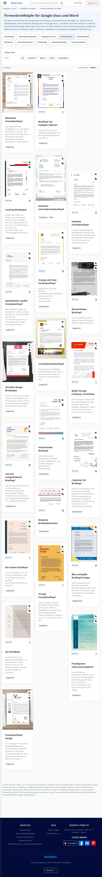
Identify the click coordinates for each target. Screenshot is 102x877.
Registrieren (93, 3)
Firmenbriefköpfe (67, 37)
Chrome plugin (53, 830)
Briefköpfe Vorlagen (28, 8)
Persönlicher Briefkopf (25, 42)
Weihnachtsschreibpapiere (28, 37)
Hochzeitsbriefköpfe (78, 42)
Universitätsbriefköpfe (59, 42)
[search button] (62, 2)
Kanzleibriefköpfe (83, 37)
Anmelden (78, 3)
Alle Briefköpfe (9, 37)
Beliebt (93, 68)
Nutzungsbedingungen (25, 833)
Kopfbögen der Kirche (48, 37)
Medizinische (8, 42)
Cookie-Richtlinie (25, 840)
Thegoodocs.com (9, 8)
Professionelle (42, 42)
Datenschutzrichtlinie (25, 837)
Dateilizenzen (25, 830)
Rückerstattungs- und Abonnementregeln (25, 844)
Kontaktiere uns (53, 833)
